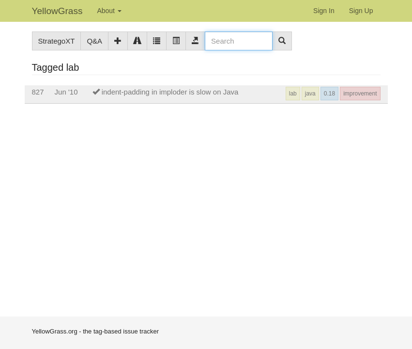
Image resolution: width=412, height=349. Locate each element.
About (109, 11)
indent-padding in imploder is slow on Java (170, 92)
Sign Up (361, 11)
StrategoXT (56, 41)
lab (293, 93)
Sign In (324, 11)
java (310, 93)
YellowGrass (57, 11)
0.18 (329, 93)
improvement (360, 93)
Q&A (94, 41)
